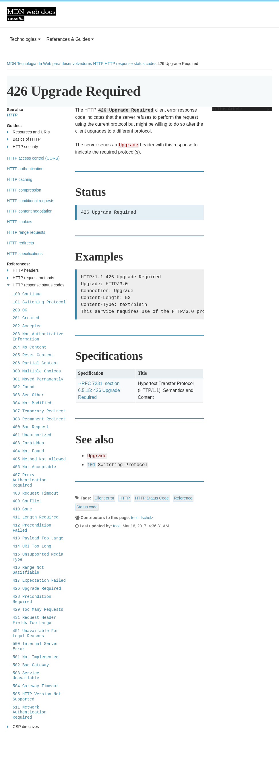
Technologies (25, 39)
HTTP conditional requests (30, 200)
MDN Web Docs (31, 14)
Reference (183, 498)
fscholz (147, 517)
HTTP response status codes (130, 63)
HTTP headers (23, 270)
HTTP (98, 63)
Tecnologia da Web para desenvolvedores (54, 63)
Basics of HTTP (23, 139)
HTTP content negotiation (30, 211)
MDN (11, 63)
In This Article (240, 109)
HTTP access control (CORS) (33, 158)
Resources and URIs (28, 132)
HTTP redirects (20, 243)
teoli (135, 517)
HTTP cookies (19, 221)
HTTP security (22, 146)
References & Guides (70, 39)
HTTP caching (19, 179)
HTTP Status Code (152, 498)
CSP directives (23, 726)
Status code (87, 507)
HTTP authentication (25, 168)
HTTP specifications (24, 253)
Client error (104, 498)
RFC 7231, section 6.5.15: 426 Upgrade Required (99, 390)
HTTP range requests (26, 232)
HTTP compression (24, 190)
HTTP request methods (30, 277)
